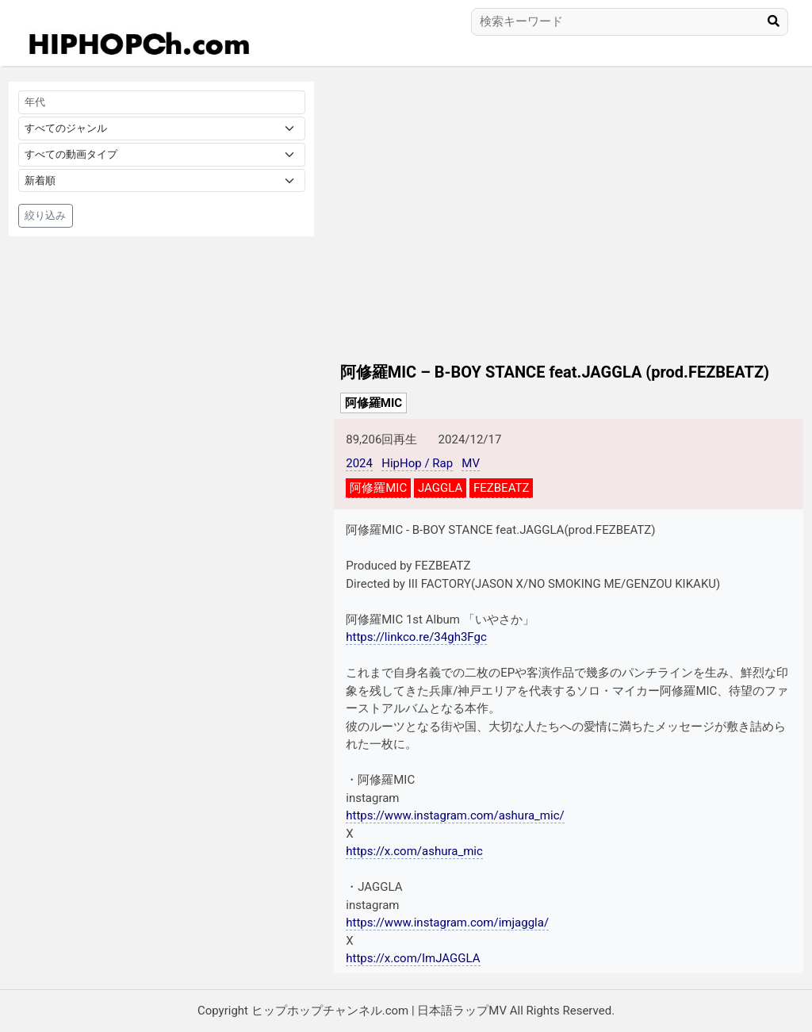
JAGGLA (440, 488)
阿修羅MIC (373, 403)
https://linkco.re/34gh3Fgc (416, 637)
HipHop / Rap (417, 463)
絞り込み (45, 215)
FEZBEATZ (501, 488)
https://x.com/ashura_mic (414, 851)
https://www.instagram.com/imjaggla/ (447, 922)
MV (471, 463)
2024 (359, 463)
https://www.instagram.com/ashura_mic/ (455, 815)
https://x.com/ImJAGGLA (413, 958)
